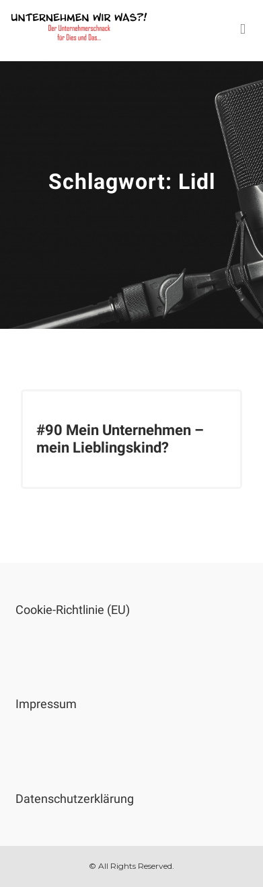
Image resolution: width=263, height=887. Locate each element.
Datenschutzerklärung (74, 799)
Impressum (46, 704)
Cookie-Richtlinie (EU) (72, 610)
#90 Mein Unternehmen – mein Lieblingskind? (120, 439)
